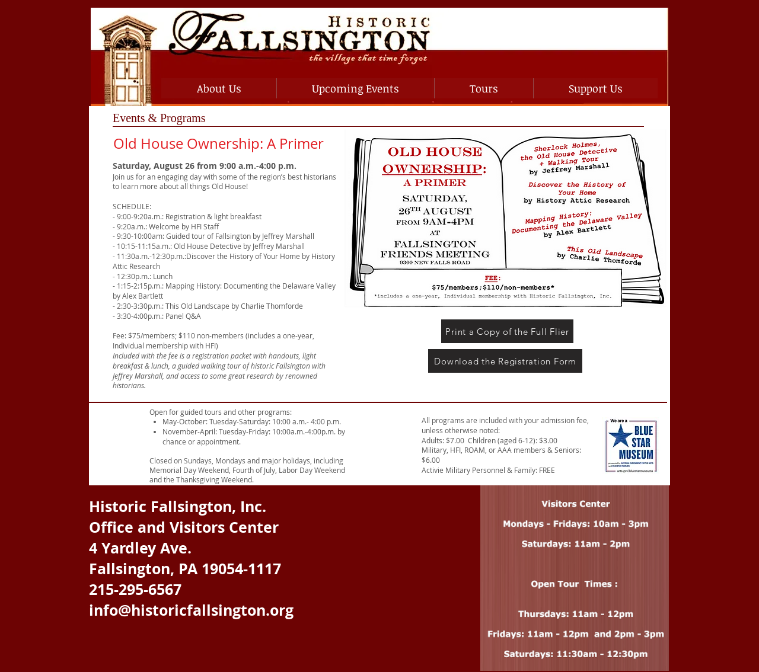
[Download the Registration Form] (505, 361)
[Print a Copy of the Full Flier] (507, 331)
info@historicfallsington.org (191, 610)
